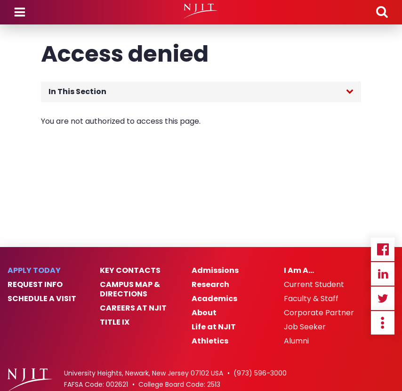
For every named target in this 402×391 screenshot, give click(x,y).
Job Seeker (305, 327)
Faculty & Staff (311, 298)
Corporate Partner (319, 313)
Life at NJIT (214, 327)
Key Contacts (130, 270)
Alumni (296, 341)
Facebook (382, 249)
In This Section (77, 91)
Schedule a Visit (42, 298)
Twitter (382, 298)
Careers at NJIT (133, 308)
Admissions (215, 270)
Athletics (210, 341)
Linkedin (382, 274)
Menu (20, 12)
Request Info (35, 284)
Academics (214, 298)
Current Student (314, 284)
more (382, 323)
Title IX (114, 322)
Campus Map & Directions (130, 289)
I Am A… (299, 270)
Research (210, 284)
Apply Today (34, 270)
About (204, 313)
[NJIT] (201, 11)
